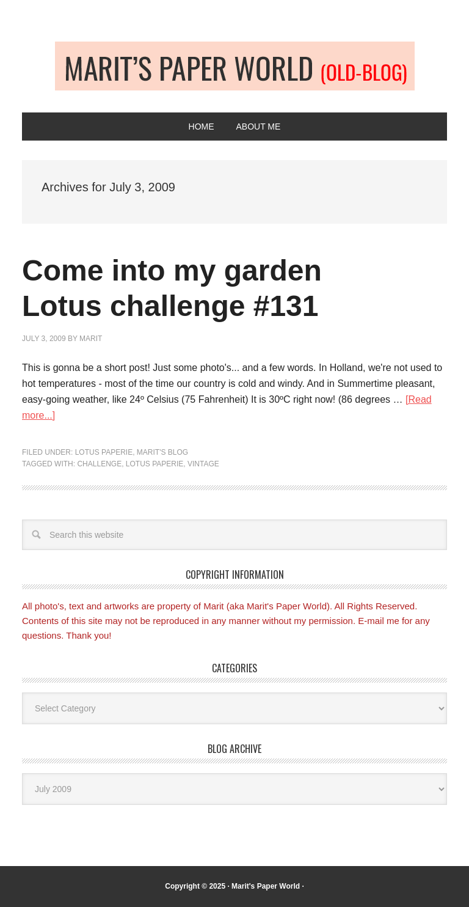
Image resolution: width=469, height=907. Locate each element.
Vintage (203, 464)
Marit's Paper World (265, 886)
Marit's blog (162, 452)
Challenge (99, 464)
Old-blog (235, 66)
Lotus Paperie (104, 452)
